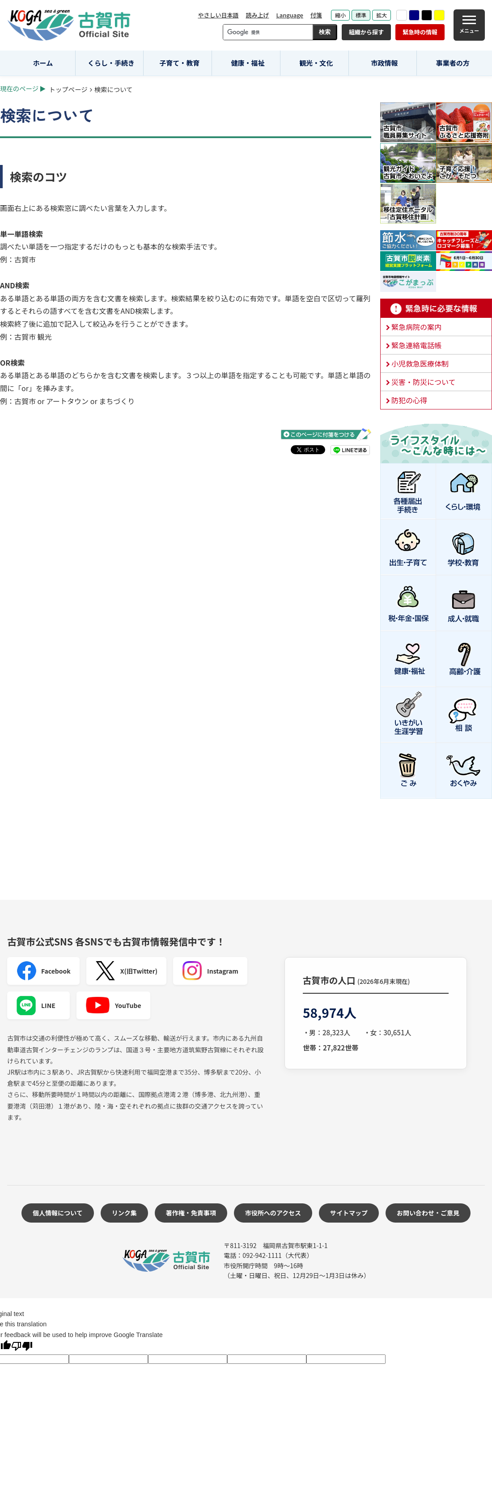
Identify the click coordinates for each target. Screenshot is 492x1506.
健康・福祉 (248, 62)
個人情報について (58, 1212)
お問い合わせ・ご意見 (428, 1212)
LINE (35, 1005)
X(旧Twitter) (126, 971)
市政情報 (384, 62)
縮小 (340, 15)
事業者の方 (453, 62)
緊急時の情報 (420, 32)
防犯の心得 (409, 400)
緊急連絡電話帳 (416, 345)
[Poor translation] (22, 1347)
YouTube (113, 1005)
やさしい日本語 (218, 15)
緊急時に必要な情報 (436, 308)
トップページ (68, 89)
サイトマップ (349, 1212)
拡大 (381, 15)
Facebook (43, 971)
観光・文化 (316, 62)
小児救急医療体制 (420, 363)
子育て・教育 (179, 62)
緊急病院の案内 (416, 326)
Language (289, 15)
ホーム (43, 62)
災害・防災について (423, 381)
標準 (361, 15)
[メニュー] (469, 25)
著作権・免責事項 (191, 1212)
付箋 (316, 15)
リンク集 (124, 1212)
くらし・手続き (111, 62)
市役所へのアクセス (273, 1212)
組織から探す (366, 32)
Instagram (210, 971)
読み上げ (257, 15)
